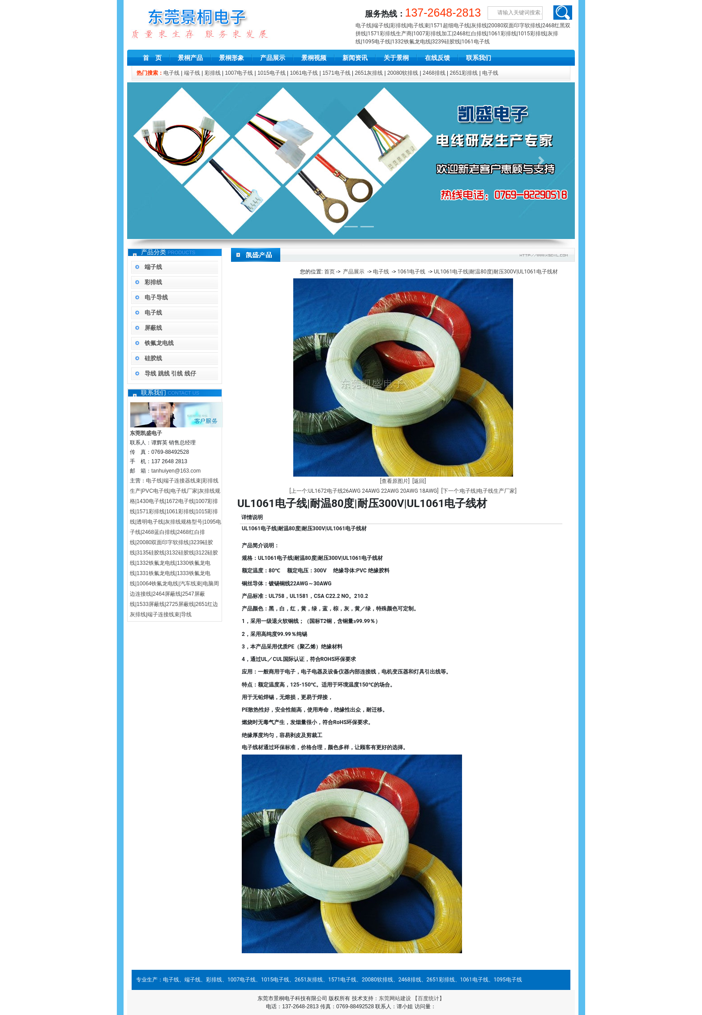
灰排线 (479, 25)
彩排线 (398, 25)
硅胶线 (153, 358)
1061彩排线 (502, 33)
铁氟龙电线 (159, 343)
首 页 (152, 57)
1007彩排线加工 (432, 33)
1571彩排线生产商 (390, 33)
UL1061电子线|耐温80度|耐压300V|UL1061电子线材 (496, 272)
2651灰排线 (369, 73)
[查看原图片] (395, 481)
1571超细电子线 (450, 25)
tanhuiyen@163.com (176, 471)
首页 (329, 272)
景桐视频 (313, 57)
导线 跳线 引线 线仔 (170, 373)
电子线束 (418, 25)
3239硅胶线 (446, 41)
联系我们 (478, 57)
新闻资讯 (355, 57)
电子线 (363, 25)
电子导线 (156, 297)
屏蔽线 (153, 327)
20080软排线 (402, 73)
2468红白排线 (470, 33)
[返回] (419, 481)
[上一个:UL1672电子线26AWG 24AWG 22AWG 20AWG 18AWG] (363, 491)
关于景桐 (396, 57)
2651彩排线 (464, 73)
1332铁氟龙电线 (411, 41)
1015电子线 (271, 73)
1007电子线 (239, 73)
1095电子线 (376, 41)
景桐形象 (231, 57)
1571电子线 (336, 73)
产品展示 (272, 57)
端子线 (381, 25)
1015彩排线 (532, 33)
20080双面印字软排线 (514, 25)
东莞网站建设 (395, 998)
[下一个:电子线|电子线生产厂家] (478, 491)
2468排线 (434, 73)
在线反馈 (437, 57)
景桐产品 (190, 57)
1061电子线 (476, 41)
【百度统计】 (428, 998)
